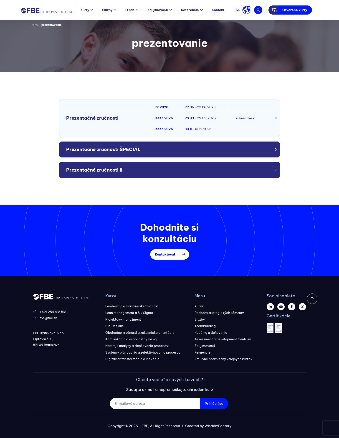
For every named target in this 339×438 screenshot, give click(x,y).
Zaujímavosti (157, 10)
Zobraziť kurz (245, 118)
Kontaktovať (165, 254)
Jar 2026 (161, 107)
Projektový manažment (123, 319)
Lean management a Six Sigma (129, 313)
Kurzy (85, 10)
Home (35, 25)
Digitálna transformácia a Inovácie (132, 359)
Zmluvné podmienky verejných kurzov (223, 359)
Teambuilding (205, 326)
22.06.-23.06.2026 (200, 107)
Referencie (190, 10)
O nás (129, 10)
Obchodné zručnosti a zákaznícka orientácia (140, 333)
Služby (107, 10)
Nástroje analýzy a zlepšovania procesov (136, 346)
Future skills (114, 326)
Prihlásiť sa (214, 403)
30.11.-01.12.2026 (198, 129)
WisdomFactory (218, 426)
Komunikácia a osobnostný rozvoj (131, 339)
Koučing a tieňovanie (211, 333)
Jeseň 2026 (163, 118)
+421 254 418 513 (53, 312)
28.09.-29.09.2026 (200, 118)
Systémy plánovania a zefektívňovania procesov (142, 352)
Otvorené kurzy (294, 10)
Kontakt (218, 10)
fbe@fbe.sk (48, 318)
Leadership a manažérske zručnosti (132, 306)
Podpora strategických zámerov (219, 313)
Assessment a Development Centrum (223, 339)
